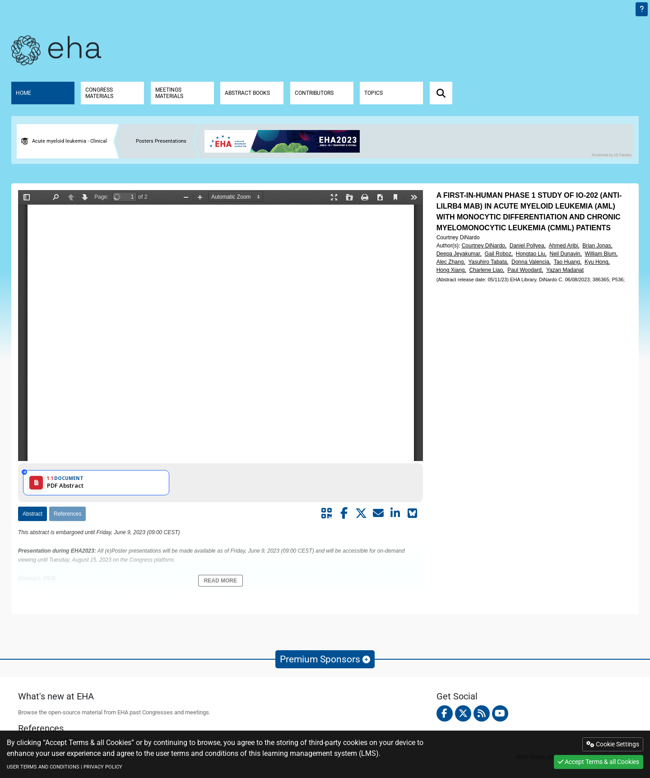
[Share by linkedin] (395, 513)
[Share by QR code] (327, 513)
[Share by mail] (378, 513)
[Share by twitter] (361, 513)
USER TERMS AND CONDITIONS (43, 767)
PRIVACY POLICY (103, 767)
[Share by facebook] (344, 513)
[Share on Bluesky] (412, 513)
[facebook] (444, 713)
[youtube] (500, 713)
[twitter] (463, 713)
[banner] (285, 141)
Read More (220, 581)
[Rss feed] (482, 713)
